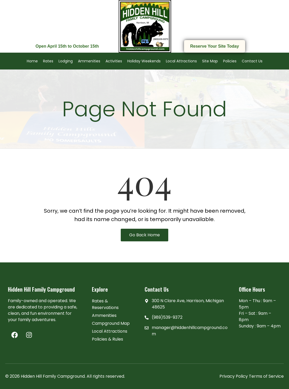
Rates (48, 61)
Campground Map (111, 323)
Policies (230, 61)
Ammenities (89, 61)
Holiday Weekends (144, 61)
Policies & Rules (107, 339)
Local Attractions (181, 61)
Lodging (66, 61)
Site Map (210, 61)
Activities (114, 61)
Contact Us (252, 61)
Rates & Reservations (105, 304)
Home (32, 61)
